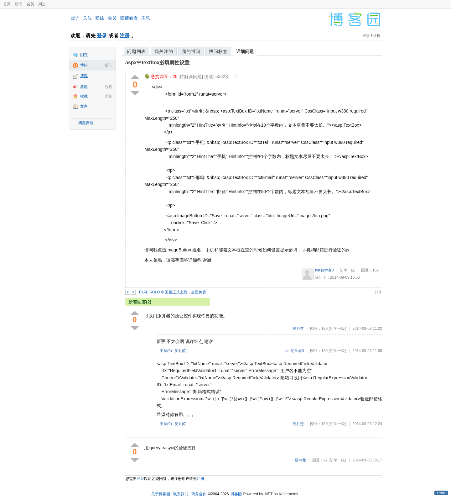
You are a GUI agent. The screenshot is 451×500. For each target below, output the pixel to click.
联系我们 (180, 494)
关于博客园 (160, 494)
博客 (84, 76)
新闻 (18, 4)
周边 (42, 4)
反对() (180, 351)
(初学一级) (337, 328)
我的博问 (191, 51)
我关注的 (163, 51)
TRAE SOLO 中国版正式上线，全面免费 (172, 292)
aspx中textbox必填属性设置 (157, 62)
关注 (87, 17)
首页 (7, 4)
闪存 (84, 54)
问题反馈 (85, 123)
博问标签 (218, 51)
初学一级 (347, 270)
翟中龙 (300, 460)
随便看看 (129, 17)
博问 (84, 65)
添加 (108, 96)
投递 (108, 86)
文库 (84, 106)
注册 (125, 35)
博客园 (236, 494)
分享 (378, 292)
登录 (102, 35)
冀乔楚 (298, 328)
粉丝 (99, 17)
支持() (166, 351)
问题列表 (136, 51)
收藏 (84, 96)
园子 (74, 17)
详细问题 (245, 51)
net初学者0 (324, 270)
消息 (145, 17)
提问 (108, 65)
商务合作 (198, 494)
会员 (30, 4)
